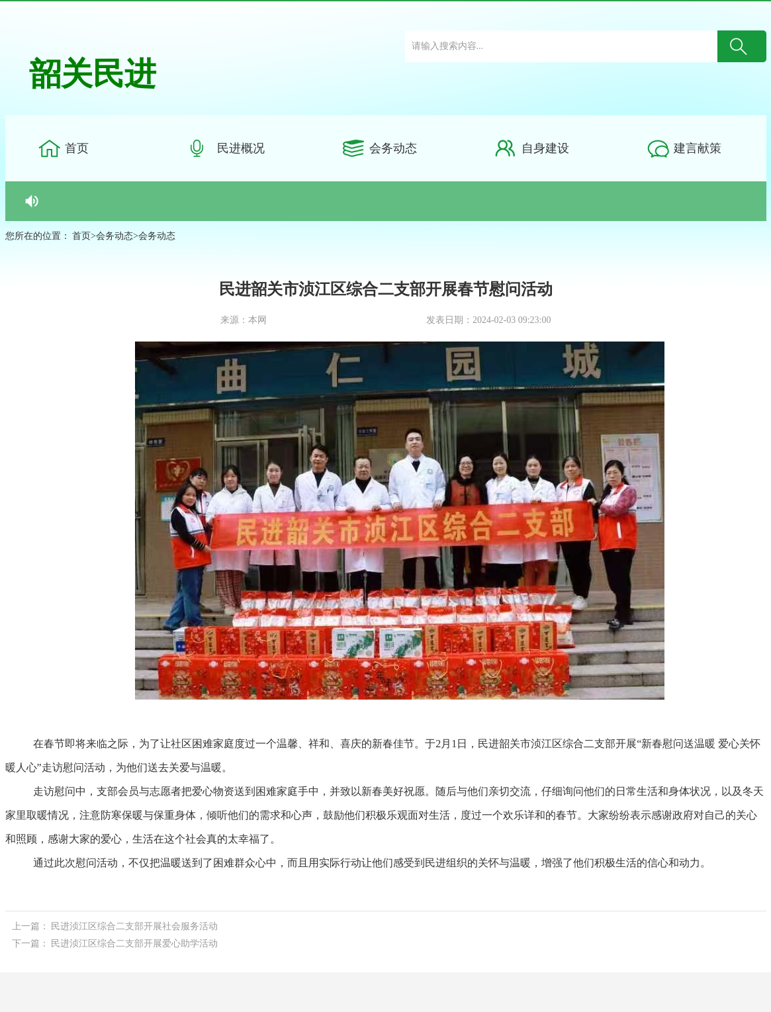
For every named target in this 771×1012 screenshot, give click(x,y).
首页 (77, 148)
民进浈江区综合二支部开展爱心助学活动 (134, 943)
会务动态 (393, 148)
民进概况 (241, 148)
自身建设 (545, 148)
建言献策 (697, 148)
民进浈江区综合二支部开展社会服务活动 (134, 926)
